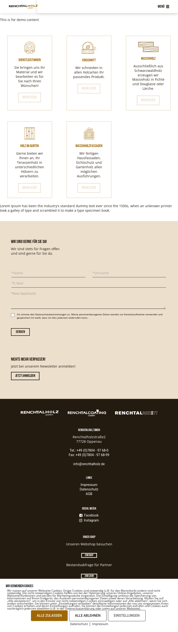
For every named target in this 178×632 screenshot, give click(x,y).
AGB (89, 494)
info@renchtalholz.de (89, 464)
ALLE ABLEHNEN (88, 615)
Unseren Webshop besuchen (89, 544)
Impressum (89, 485)
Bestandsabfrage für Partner (89, 565)
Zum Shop (89, 555)
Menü (163, 7)
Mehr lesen (29, 97)
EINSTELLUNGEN (127, 615)
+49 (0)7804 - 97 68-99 (92, 455)
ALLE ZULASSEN (49, 615)
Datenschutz (89, 489)
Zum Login (89, 576)
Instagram (89, 520)
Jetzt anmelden (25, 376)
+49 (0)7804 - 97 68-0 (92, 450)
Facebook (89, 515)
